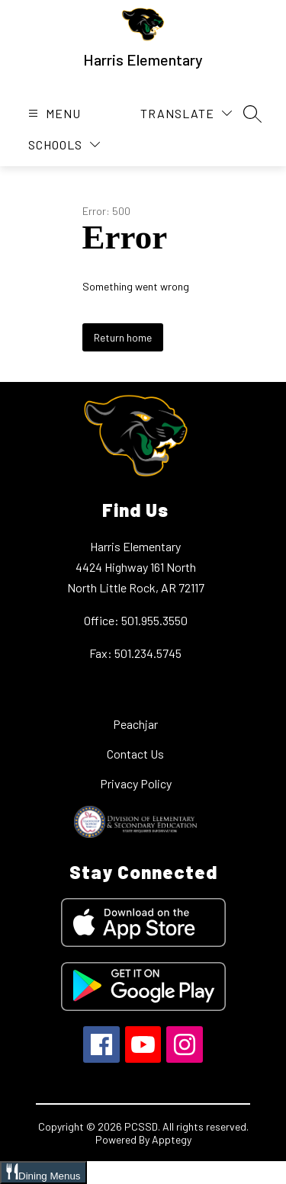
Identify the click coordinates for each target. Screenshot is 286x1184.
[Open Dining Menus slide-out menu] (43, 1172)
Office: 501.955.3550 (136, 620)
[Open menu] (52, 113)
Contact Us (135, 753)
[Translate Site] (186, 113)
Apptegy (171, 1139)
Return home (123, 337)
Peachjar (135, 724)
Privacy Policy (136, 783)
